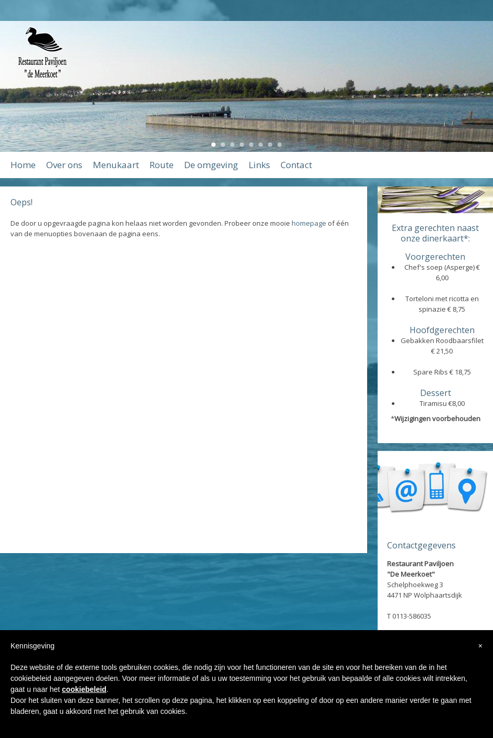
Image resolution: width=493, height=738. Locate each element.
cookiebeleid (84, 689)
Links (259, 165)
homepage (309, 223)
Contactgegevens (421, 545)
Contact (296, 165)
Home (23, 165)
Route (161, 165)
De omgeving (211, 165)
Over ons (64, 165)
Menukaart (116, 165)
